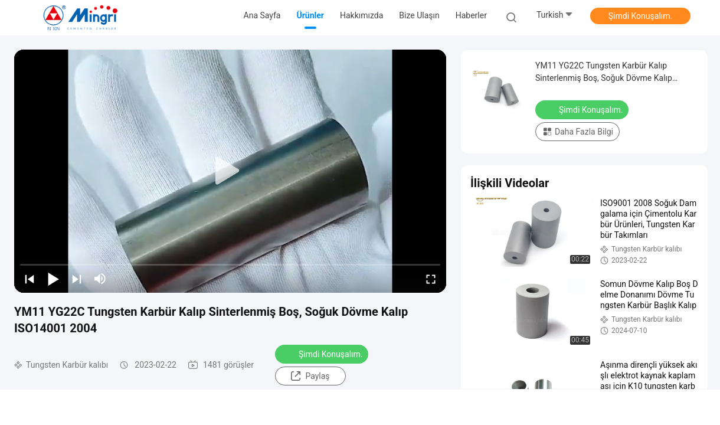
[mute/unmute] (100, 278)
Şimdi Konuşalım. (640, 16)
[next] (77, 278)
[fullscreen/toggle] (431, 278)
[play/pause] (53, 278)
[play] (230, 171)
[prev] (29, 278)
